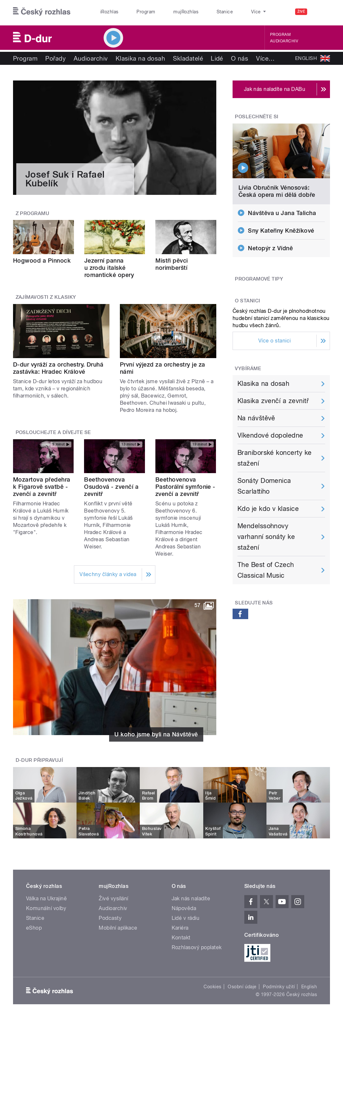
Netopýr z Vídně (270, 248)
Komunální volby (46, 908)
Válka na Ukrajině (46, 898)
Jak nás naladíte (191, 898)
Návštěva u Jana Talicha (282, 213)
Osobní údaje (242, 986)
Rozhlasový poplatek (197, 947)
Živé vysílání (113, 898)
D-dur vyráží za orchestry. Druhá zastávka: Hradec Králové (58, 368)
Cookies (212, 986)
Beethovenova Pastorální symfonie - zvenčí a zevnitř (185, 486)
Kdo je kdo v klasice (268, 509)
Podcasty (110, 918)
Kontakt (181, 938)
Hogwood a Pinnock (42, 260)
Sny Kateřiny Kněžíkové (281, 230)
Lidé (217, 58)
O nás (239, 58)
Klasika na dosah (140, 58)
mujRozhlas (168, 11)
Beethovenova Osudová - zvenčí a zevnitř (111, 486)
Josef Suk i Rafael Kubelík (65, 179)
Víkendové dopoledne (270, 435)
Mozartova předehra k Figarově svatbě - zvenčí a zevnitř (41, 486)
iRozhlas (106, 11)
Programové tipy (259, 279)
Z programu (33, 213)
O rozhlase (232, 11)
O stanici (247, 301)
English (309, 986)
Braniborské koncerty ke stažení (274, 458)
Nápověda (184, 908)
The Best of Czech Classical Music (265, 570)
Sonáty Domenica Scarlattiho (264, 486)
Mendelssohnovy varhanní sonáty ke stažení (266, 536)
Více (265, 58)
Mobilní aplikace (118, 928)
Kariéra (180, 928)
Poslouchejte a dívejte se (53, 432)
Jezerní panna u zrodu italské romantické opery (109, 267)
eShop (34, 928)
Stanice (200, 11)
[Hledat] (321, 11)
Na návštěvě (256, 418)
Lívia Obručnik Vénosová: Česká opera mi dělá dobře (276, 191)
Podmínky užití (279, 986)
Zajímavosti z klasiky (46, 297)
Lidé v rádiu (186, 918)
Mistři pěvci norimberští (171, 264)
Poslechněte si (257, 117)
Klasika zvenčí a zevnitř (273, 401)
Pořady (55, 58)
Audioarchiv (284, 41)
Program (135, 11)
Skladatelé (188, 58)
